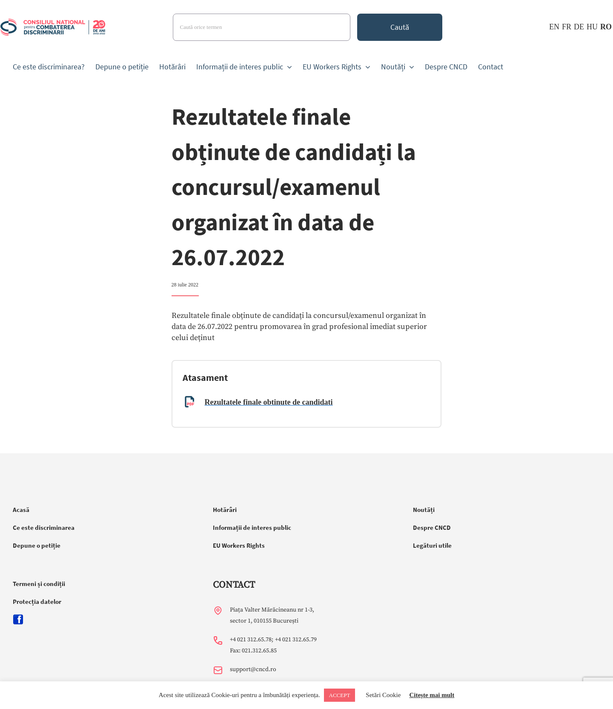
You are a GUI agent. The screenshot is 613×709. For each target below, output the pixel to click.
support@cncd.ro (253, 669)
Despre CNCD (432, 527)
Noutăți (424, 510)
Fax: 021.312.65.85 (253, 651)
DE (579, 27)
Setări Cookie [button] (383, 695)
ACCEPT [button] (339, 695)
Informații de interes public (252, 527)
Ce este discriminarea (43, 527)
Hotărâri (225, 510)
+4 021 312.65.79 (296, 639)
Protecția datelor (37, 602)
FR (566, 27)
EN (554, 27)
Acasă (21, 510)
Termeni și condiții (39, 584)
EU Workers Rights (239, 545)
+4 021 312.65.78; (251, 639)
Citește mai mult (431, 695)
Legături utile (432, 545)
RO (606, 27)
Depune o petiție (36, 545)
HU (592, 27)
